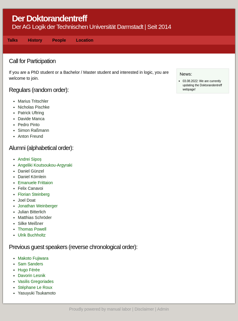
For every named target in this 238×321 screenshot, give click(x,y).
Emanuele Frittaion (35, 182)
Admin (163, 309)
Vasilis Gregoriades (36, 281)
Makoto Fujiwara (33, 258)
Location (84, 40)
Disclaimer (144, 309)
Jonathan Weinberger (38, 205)
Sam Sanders (30, 264)
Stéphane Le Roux (35, 287)
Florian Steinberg (34, 194)
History (35, 40)
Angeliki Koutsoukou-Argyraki (45, 165)
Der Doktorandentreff (49, 18)
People (59, 40)
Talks (12, 40)
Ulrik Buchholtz (32, 235)
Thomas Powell (32, 229)
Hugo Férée (29, 269)
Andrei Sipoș (29, 159)
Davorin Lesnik (32, 275)
